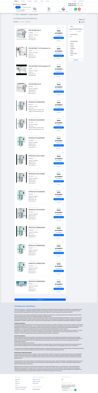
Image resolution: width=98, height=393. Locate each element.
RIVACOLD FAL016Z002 (37, 174)
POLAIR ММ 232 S (35, 84)
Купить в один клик (59, 37)
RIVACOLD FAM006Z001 (37, 245)
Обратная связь (36, 379)
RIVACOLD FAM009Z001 (37, 281)
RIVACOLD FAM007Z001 (37, 263)
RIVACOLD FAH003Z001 (37, 102)
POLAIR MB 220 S (35, 30)
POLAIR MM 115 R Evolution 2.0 (39, 48)
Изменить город (27, 7)
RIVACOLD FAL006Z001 (37, 120)
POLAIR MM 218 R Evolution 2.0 (39, 66)
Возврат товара (36, 381)
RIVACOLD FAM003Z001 (37, 227)
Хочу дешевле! (59, 35)
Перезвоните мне (80, 5)
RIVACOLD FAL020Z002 (37, 192)
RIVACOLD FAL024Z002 (37, 210)
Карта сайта (35, 383)
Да (18, 7)
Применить (76, 59)
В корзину (59, 40)
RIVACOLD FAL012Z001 (37, 156)
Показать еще (40, 299)
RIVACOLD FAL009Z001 (37, 138)
